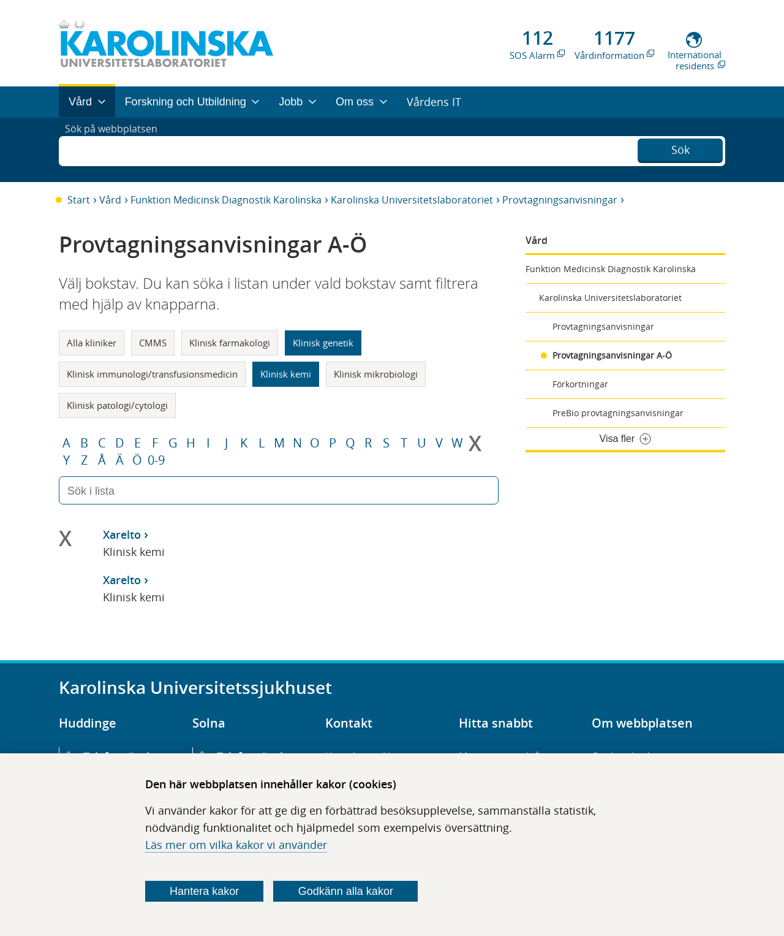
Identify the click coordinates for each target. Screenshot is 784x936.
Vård (110, 200)
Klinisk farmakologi (229, 343)
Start (78, 200)
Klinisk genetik (323, 343)
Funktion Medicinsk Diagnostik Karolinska (226, 200)
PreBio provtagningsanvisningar (618, 413)
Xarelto (122, 534)
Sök (680, 148)
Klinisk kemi (285, 374)
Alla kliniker (91, 343)
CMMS (153, 343)
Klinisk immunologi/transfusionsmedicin (152, 374)
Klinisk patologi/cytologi (117, 405)
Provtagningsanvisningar (559, 200)
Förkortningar (580, 384)
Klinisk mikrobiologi (376, 374)
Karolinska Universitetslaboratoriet (412, 200)
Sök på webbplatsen (116, 149)
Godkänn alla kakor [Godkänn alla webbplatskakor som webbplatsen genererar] (345, 891)
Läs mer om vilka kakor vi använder (236, 844)
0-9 (156, 460)
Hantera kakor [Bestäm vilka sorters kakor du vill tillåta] (204, 891)
